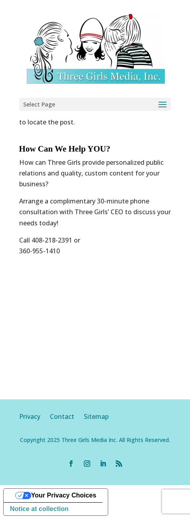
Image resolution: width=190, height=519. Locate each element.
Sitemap (96, 416)
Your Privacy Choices (63, 495)
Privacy (34, 416)
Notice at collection (39, 508)
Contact (62, 416)
